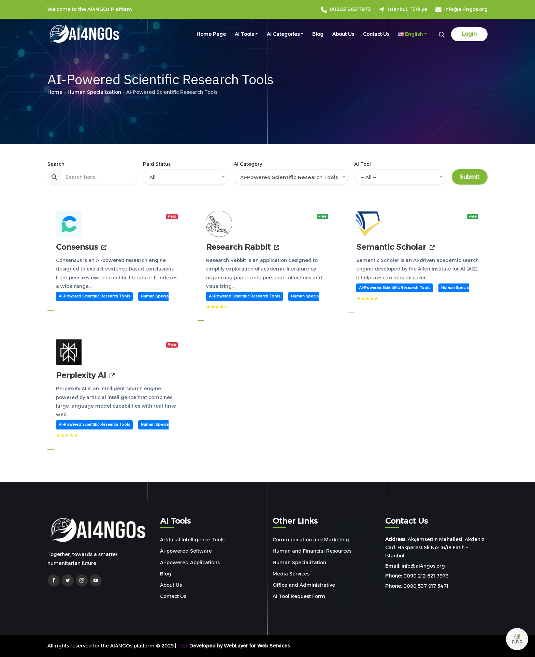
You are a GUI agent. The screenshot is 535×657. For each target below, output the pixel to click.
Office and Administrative (304, 585)
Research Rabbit (238, 247)
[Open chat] (517, 639)
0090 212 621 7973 (426, 576)
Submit (469, 177)
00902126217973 (350, 9)
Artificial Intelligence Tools (192, 540)
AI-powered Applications (190, 562)
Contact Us (376, 34)
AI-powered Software (186, 551)
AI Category (248, 164)
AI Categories (283, 34)
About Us (343, 34)
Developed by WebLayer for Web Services (239, 646)
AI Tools (244, 34)
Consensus (77, 247)
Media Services (291, 574)
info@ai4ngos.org (466, 9)
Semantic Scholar (391, 247)
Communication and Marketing (311, 540)
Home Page (211, 34)
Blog (317, 34)
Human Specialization (162, 296)
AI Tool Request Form (299, 596)
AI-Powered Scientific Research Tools (94, 296)
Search (55, 164)
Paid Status (157, 164)
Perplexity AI (81, 375)
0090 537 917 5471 (425, 586)
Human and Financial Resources (312, 551)
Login (469, 34)
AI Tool (362, 164)
